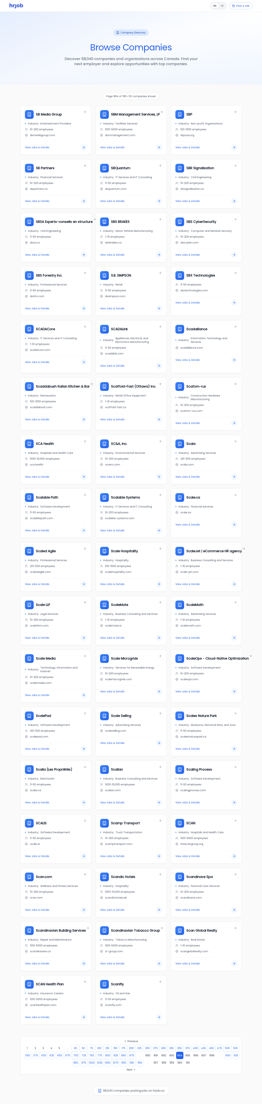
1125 (132, 1063)
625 (51, 1055)
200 (131, 1048)
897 (203, 1055)
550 (27, 1055)
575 (35, 1055)
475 (219, 1048)
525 (235, 1048)
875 (131, 1055)
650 (59, 1055)
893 (171, 1055)
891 (156, 1055)
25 (75, 1048)
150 (115, 1048)
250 (147, 1048)
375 (187, 1048)
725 (84, 1055)
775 (99, 1055)
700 (75, 1055)
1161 (188, 1063)
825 (116, 1055)
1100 (123, 1063)
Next (131, 1069)
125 (107, 1048)
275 (155, 1048)
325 (171, 1048)
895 (187, 1055)
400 (195, 1048)
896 (195, 1055)
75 (91, 1048)
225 (139, 1048)
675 (67, 1055)
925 (236, 1055)
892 (163, 1055)
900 (227, 1055)
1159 (172, 1063)
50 (83, 1048)
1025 (99, 1063)
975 (83, 1063)
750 (91, 1055)
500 (227, 1048)
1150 (140, 1063)
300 (163, 1048)
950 (75, 1063)
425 (203, 1048)
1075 (115, 1063)
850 (123, 1055)
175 (123, 1048)
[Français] (218, 6)
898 (211, 1055)
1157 (156, 1063)
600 (43, 1055)
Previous (131, 1041)
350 (179, 1048)
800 (107, 1055)
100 (99, 1048)
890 (147, 1055)
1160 (179, 1063)
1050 (107, 1063)
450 (211, 1048)
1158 (164, 1063)
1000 (92, 1063)
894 (179, 1055)
